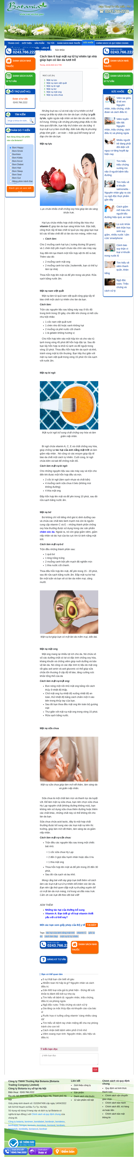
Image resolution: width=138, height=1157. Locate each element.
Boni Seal (17, 174)
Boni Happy (17, 147)
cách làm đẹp (51, 936)
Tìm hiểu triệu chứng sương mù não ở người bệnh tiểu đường (117, 168)
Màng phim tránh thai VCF (22, 182)
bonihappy (13, 1125)
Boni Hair (16, 168)
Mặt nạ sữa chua (53, 95)
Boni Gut (16, 178)
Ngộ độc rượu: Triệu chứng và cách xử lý (64, 1004)
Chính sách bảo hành (115, 1103)
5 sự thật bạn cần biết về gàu (57, 979)
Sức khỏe (88, 42)
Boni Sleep (17, 171)
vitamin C (81, 933)
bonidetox (60, 1121)
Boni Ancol (17, 161)
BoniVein (16, 154)
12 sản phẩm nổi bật (84, 1100)
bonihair (43, 1129)
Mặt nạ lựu (50, 80)
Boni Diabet (17, 164)
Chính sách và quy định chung (112, 43)
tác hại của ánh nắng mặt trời (60, 933)
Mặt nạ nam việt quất (55, 83)
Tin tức (51, 43)
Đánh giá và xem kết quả (20, 189)
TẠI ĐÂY (91, 925)
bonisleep (41, 1125)
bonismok (13, 1129)
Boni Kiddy (17, 158)
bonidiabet (39, 1121)
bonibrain (49, 1121)
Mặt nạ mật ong (53, 92)
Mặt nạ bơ (50, 89)
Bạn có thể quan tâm (52, 974)
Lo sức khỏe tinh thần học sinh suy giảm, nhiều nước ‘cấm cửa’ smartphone (118, 231)
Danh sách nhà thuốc (68, 43)
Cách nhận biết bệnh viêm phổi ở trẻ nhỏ (64, 1030)
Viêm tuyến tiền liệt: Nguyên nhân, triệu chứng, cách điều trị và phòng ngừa (117, 126)
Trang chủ (13, 43)
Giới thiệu (27, 43)
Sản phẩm (39, 43)
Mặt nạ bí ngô (52, 86)
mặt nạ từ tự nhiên (69, 936)
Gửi (95, 1069)
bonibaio (60, 1125)
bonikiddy (23, 1129)
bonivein (32, 1125)
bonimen (29, 1121)
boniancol (33, 1129)
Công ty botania (15, 1121)
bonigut (23, 1125)
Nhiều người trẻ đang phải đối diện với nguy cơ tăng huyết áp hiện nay (118, 147)
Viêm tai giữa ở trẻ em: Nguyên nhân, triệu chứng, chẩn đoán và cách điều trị (118, 105)
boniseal (51, 1125)
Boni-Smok (17, 151)
